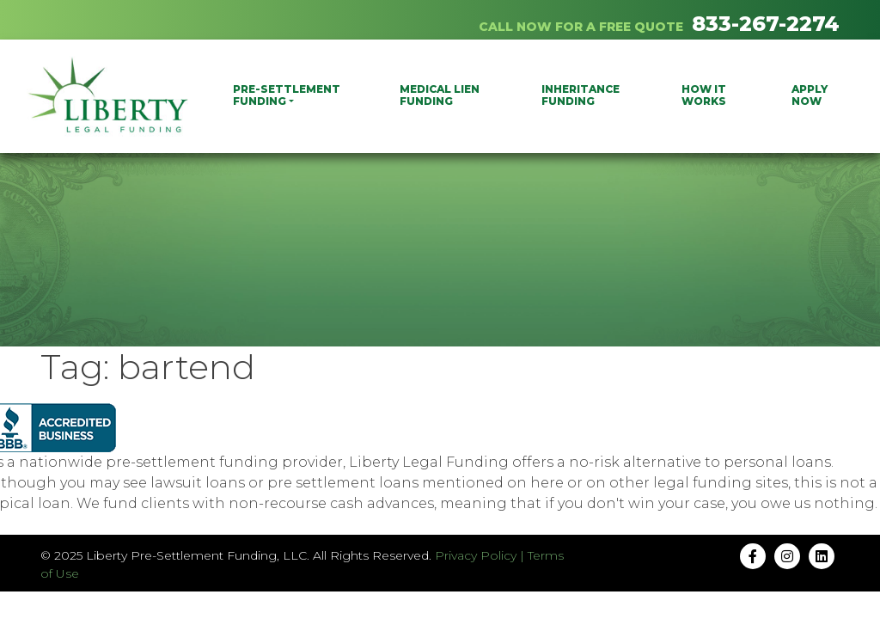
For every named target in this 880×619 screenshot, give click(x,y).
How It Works (703, 95)
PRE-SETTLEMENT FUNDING (286, 95)
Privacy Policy (475, 555)
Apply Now (809, 95)
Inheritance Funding (580, 95)
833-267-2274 (766, 23)
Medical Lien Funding (440, 95)
